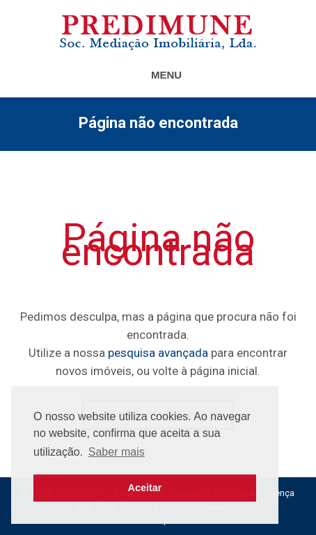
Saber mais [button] (116, 452)
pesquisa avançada (158, 353)
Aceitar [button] (145, 487)
